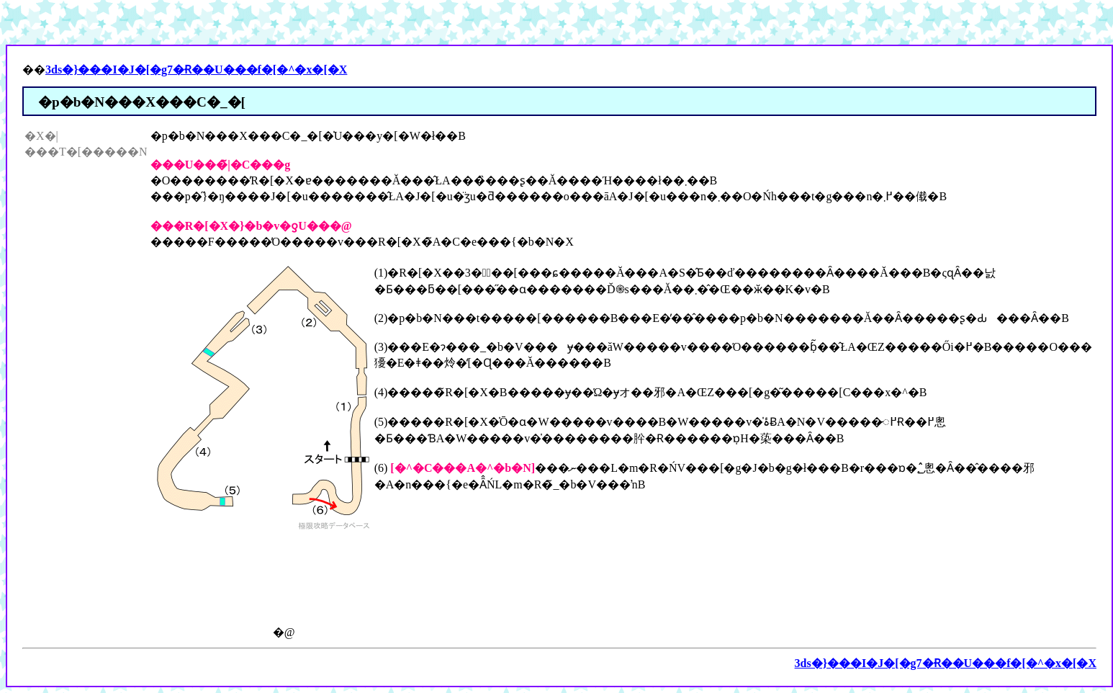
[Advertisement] (82, 375)
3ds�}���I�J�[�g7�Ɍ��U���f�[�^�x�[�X (196, 69)
